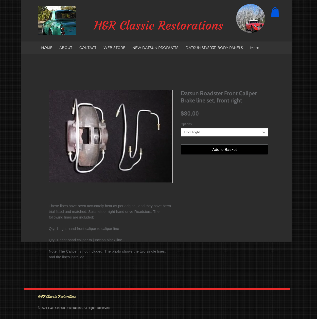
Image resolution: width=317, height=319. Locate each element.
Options (186, 124)
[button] (275, 12)
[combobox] (224, 132)
